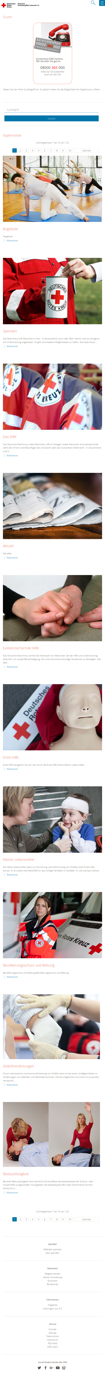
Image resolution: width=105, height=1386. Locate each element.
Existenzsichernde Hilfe (21, 648)
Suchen (51, 118)
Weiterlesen (12, 240)
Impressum (52, 1339)
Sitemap (52, 1332)
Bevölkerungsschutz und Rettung (29, 965)
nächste (86, 150)
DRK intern (52, 1346)
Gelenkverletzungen (18, 1066)
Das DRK (9, 437)
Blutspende (52, 1284)
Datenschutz (52, 1336)
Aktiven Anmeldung (52, 1277)
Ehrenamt (52, 1280)
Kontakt (52, 1329)
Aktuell (8, 546)
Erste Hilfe (11, 757)
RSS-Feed (52, 1343)
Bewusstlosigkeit (16, 1174)
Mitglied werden (52, 1273)
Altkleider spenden (52, 1249)
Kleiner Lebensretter (19, 859)
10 (69, 150)
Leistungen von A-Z (52, 1308)
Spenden (10, 331)
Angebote (10, 229)
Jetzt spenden (52, 1252)
